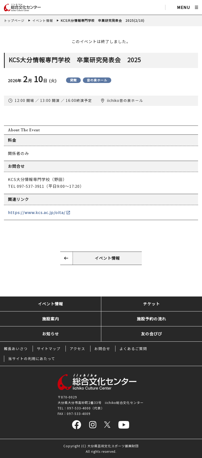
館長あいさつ (16, 348)
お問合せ (102, 348)
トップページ (14, 20)
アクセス (77, 348)
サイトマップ (48, 348)
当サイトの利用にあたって (31, 358)
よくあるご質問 (133, 348)
